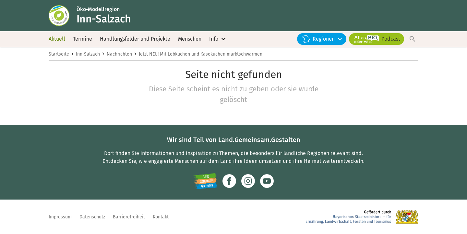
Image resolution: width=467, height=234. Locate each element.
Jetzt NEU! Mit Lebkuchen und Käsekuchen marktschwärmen (200, 54)
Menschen (189, 39)
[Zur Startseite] (63, 15)
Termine (82, 39)
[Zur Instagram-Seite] (248, 181)
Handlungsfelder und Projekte (135, 39)
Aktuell (57, 39)
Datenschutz (92, 217)
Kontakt (161, 217)
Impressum (60, 217)
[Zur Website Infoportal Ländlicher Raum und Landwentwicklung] (205, 181)
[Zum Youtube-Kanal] (267, 181)
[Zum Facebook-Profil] (229, 181)
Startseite (59, 54)
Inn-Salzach (88, 54)
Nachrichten (119, 54)
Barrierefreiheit (129, 217)
